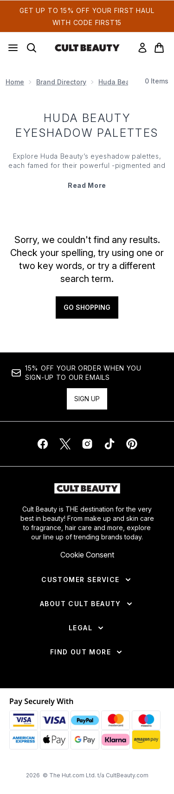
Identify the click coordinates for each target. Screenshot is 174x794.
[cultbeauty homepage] (87, 47)
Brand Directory (61, 82)
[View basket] (159, 47)
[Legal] (87, 628)
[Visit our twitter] (65, 444)
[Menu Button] (13, 47)
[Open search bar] (31, 47)
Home (15, 82)
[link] (142, 47)
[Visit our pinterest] (132, 444)
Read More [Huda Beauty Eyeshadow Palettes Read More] (87, 185)
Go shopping (87, 307)
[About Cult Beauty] (87, 603)
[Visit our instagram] (87, 444)
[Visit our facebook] (43, 444)
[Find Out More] (87, 652)
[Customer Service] (86, 579)
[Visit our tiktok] (109, 444)
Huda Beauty (119, 82)
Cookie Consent (87, 554)
